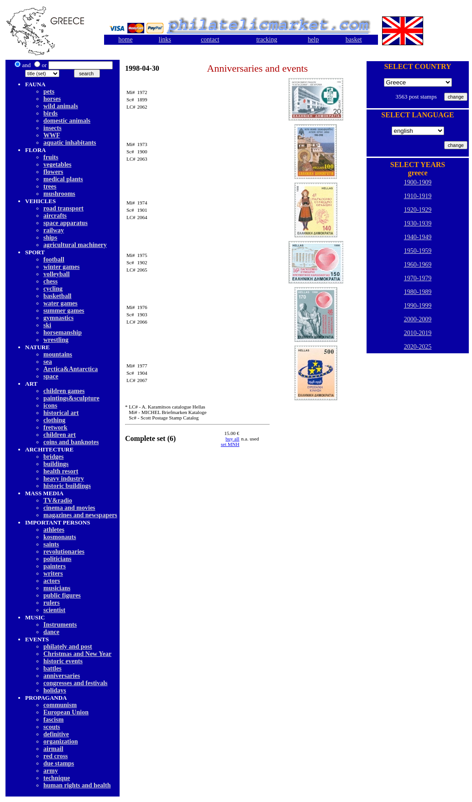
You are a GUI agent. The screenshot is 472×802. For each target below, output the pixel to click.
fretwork (55, 427)
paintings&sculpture (71, 398)
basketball (57, 296)
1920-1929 (418, 209)
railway (53, 230)
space (50, 376)
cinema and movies (69, 507)
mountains (57, 354)
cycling (53, 288)
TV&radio (57, 500)
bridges (53, 456)
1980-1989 (418, 291)
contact (210, 39)
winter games (61, 266)
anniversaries (61, 675)
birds (50, 113)
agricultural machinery (75, 244)
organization (60, 741)
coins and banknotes (71, 442)
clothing (54, 420)
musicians (56, 588)
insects (52, 128)
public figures (62, 595)
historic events (63, 661)
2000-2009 (418, 319)
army (50, 770)
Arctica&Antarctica (70, 369)
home (125, 39)
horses (52, 98)
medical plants (63, 179)
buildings (55, 464)
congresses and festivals (75, 683)
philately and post (67, 646)
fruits (50, 157)
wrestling (55, 339)
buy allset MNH (230, 441)
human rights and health (76, 785)
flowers (53, 171)
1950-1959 (418, 250)
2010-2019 (418, 333)
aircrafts (55, 215)
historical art (61, 412)
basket (354, 39)
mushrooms (59, 193)
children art (59, 434)
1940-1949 (418, 237)
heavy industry (63, 478)
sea (47, 361)
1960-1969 (418, 264)
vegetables (57, 164)
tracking (266, 39)
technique (56, 778)
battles (52, 668)
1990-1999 (418, 305)
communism (60, 705)
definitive (56, 734)
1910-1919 (418, 196)
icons (50, 405)
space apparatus (65, 223)
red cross (55, 756)
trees (50, 186)
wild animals (60, 106)
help (313, 39)
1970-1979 (418, 278)
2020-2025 (418, 346)
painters (54, 566)
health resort (60, 471)
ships (50, 237)
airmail (53, 748)
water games (60, 303)
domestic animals (66, 120)
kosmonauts (59, 537)
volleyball (56, 274)
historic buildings (67, 485)
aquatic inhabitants (69, 142)
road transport (63, 208)
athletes (53, 529)
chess (50, 281)
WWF (51, 135)
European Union (66, 712)
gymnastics (58, 318)
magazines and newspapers (80, 515)
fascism (53, 719)
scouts (51, 726)
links (165, 39)
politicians (57, 559)
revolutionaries (63, 551)
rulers (51, 602)
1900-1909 (418, 182)
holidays (54, 690)
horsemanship (62, 332)
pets (48, 91)
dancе (51, 632)
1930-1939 (418, 223)
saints (51, 544)
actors (51, 580)
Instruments (60, 624)
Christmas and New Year (77, 653)
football (53, 259)
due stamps (58, 763)
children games (63, 391)
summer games (63, 310)
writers (53, 573)
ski (47, 325)
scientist (54, 610)
